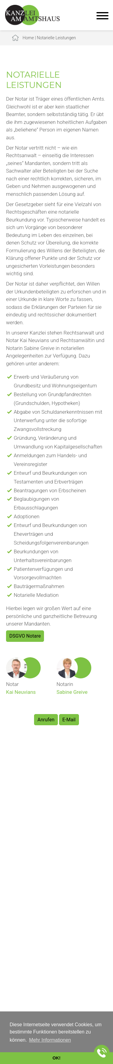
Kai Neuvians (21, 692)
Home (28, 37)
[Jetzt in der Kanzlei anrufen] (102, 1053)
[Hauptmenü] (102, 16)
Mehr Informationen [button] (50, 1040)
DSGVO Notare (25, 636)
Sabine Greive (72, 692)
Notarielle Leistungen (56, 37)
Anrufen (45, 720)
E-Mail (69, 720)
